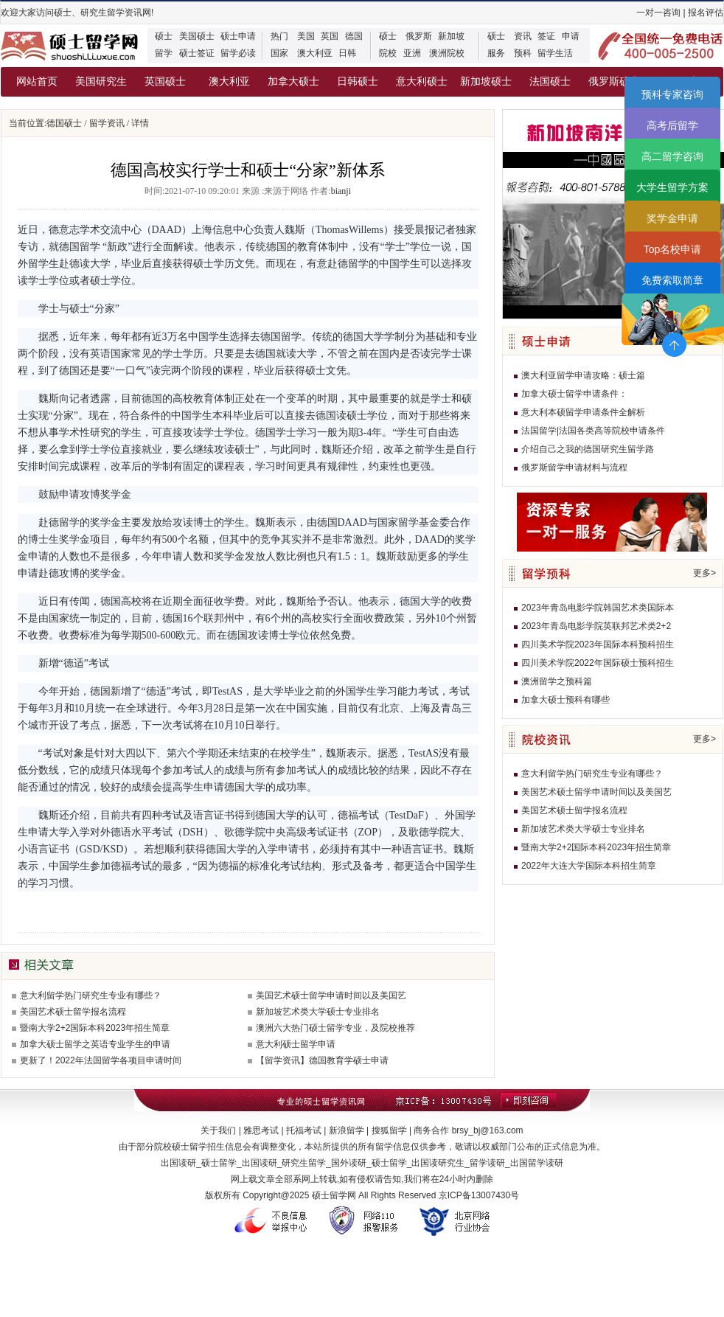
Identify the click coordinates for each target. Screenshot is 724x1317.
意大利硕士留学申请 (295, 1044)
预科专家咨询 (672, 94)
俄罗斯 (418, 36)
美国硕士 (197, 36)
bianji (341, 191)
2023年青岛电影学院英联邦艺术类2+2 (596, 626)
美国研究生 (101, 81)
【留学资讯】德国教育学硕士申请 (322, 1060)
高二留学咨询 (672, 156)
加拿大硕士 (293, 81)
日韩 (347, 53)
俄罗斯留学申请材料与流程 (574, 467)
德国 (354, 36)
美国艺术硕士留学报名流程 (73, 1012)
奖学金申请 (672, 218)
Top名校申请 (673, 249)
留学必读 (238, 53)
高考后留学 (672, 125)
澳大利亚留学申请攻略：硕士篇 (583, 375)
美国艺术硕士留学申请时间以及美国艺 (331, 995)
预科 (523, 53)
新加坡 (451, 36)
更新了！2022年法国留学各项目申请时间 (100, 1060)
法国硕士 (550, 81)
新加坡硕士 (486, 81)
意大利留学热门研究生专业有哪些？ (90, 995)
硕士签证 (197, 53)
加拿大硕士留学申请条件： (574, 394)
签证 (546, 36)
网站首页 (37, 81)
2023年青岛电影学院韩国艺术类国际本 (597, 607)
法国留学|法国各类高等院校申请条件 (593, 430)
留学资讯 (107, 123)
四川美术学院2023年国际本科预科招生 (597, 644)
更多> (704, 573)
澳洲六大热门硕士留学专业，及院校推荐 (335, 1028)
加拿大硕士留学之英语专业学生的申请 (95, 1044)
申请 (570, 36)
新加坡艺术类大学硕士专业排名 (318, 1012)
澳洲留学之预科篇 (556, 681)
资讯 (523, 36)
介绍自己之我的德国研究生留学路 (587, 449)
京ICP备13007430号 (479, 1195)
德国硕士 (64, 123)
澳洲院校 (446, 53)
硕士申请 (238, 36)
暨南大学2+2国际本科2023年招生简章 (95, 1028)
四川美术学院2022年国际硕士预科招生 (597, 663)
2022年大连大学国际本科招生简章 (588, 866)
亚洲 (412, 53)
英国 (329, 36)
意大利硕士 (422, 81)
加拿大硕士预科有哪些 (565, 700)
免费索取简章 (672, 280)
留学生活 (555, 53)
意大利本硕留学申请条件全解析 (583, 412)
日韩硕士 (357, 81)
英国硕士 (165, 81)
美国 (306, 36)
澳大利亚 (315, 53)
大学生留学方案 (672, 187)
